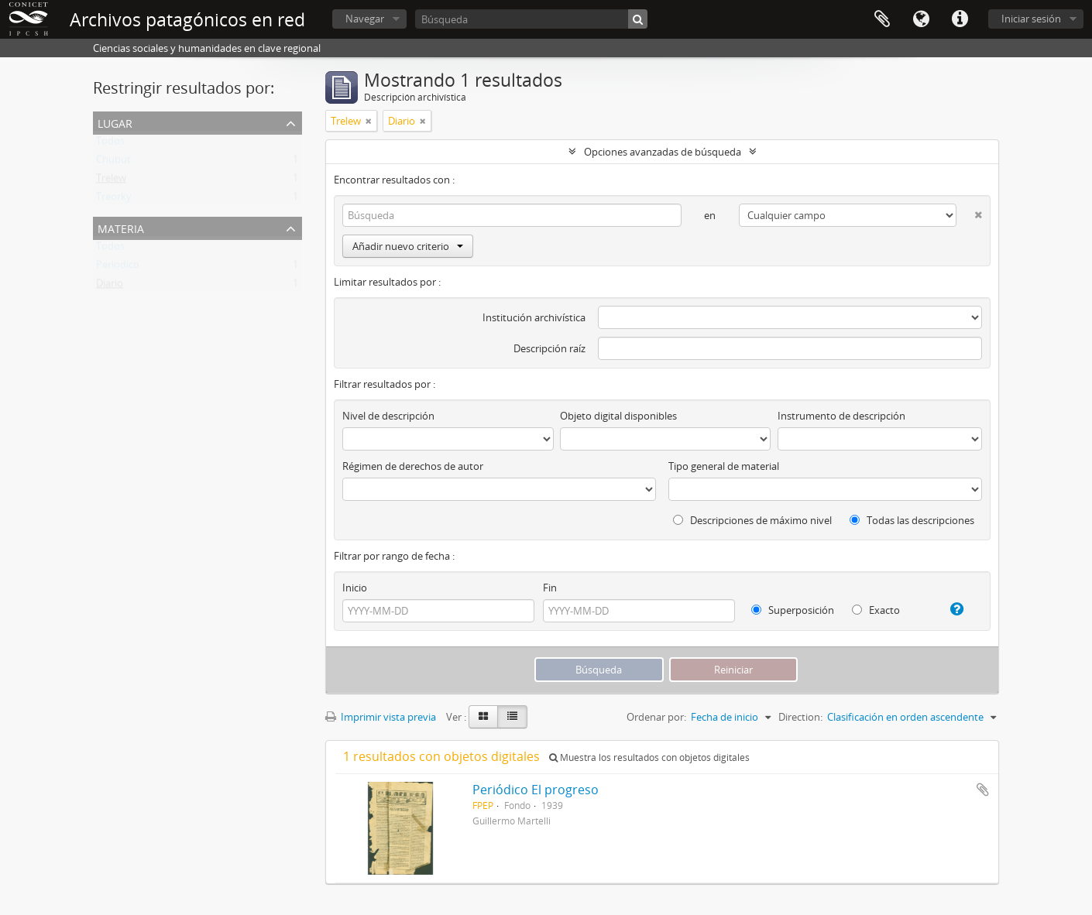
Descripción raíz (549, 348)
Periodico (117, 268)
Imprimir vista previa (380, 717)
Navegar (364, 19)
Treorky (114, 200)
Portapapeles (882, 19)
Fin (550, 588)
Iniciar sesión (1031, 19)
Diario (109, 286)
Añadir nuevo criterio (407, 246)
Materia (121, 227)
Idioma (920, 19)
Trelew (111, 181)
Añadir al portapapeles (983, 789)
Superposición (792, 610)
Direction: (800, 717)
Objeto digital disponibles (618, 416)
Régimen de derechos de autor (412, 466)
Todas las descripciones (912, 520)
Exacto (876, 610)
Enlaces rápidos (959, 19)
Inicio (354, 588)
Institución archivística (533, 317)
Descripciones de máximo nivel (752, 520)
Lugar (115, 121)
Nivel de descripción (388, 416)
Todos (110, 144)
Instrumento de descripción (841, 416)
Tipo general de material (723, 466)
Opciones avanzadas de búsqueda (662, 152)
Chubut (113, 163)
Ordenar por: (656, 717)
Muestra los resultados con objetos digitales (649, 757)
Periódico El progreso (535, 789)
